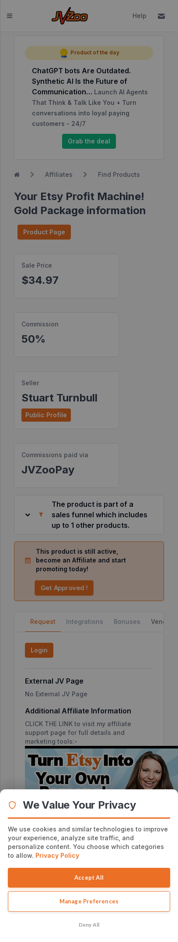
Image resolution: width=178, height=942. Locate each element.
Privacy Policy (57, 855)
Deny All (89, 924)
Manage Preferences (89, 901)
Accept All (89, 877)
